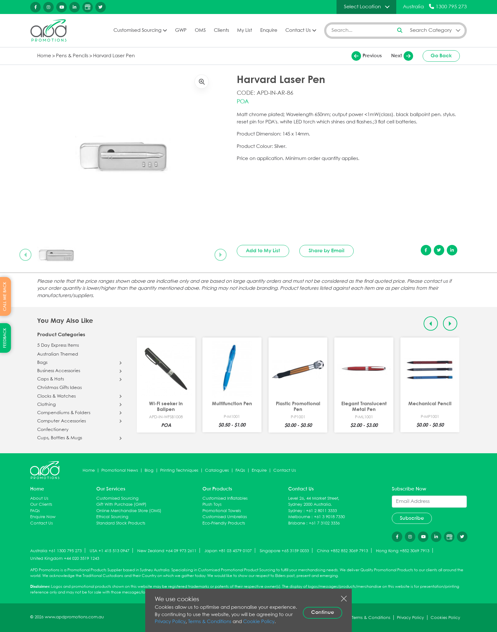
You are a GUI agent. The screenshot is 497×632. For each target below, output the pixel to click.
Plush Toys (211, 505)
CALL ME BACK (5, 296)
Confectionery (53, 429)
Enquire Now (43, 517)
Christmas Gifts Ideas (59, 387)
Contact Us (298, 30)
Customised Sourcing (137, 30)
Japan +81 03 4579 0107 (228, 551)
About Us (39, 499)
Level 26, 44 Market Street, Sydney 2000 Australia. (313, 502)
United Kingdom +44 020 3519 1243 (64, 559)
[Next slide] (220, 255)
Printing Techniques (179, 471)
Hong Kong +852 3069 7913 (402, 551)
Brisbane (296, 523)
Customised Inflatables (225, 499)
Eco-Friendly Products (223, 523)
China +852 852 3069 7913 (342, 551)
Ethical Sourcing (112, 517)
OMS (200, 30)
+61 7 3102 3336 (324, 523)
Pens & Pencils (72, 56)
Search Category (431, 30)
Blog (149, 471)
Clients (221, 30)
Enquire (268, 30)
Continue (322, 612)
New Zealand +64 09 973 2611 (166, 551)
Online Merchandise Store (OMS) (128, 511)
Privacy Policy (170, 622)
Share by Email (326, 250)
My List (244, 30)
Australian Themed (57, 354)
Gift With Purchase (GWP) (121, 505)
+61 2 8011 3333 (321, 511)
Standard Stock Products (120, 523)
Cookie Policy (259, 622)
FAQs (240, 471)
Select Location (362, 6)
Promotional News (119, 471)
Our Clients (41, 505)
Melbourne (299, 517)
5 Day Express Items (58, 345)
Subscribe (412, 518)
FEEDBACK (5, 338)
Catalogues (217, 471)
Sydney (295, 511)
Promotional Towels (221, 511)
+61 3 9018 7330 (329, 517)
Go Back (441, 55)
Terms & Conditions (209, 622)
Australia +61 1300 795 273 (56, 551)
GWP (181, 30)
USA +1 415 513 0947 (109, 551)
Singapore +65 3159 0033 (284, 551)
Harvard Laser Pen (114, 56)
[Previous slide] (25, 255)
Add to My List (263, 250)
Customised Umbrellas (224, 517)
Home (44, 56)
